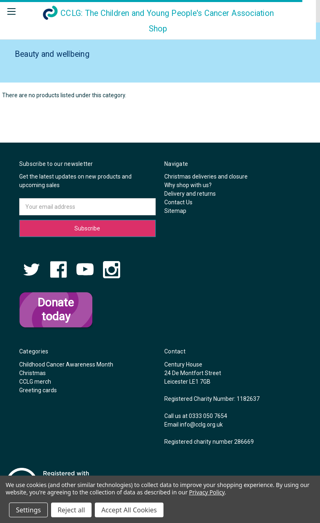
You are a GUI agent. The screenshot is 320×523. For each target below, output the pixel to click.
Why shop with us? (188, 185)
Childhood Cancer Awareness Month (66, 364)
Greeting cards (38, 390)
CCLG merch (35, 381)
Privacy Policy (206, 492)
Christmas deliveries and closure (206, 176)
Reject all (71, 509)
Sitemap (175, 211)
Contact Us (178, 202)
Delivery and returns (190, 193)
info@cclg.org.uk (201, 424)
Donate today (56, 309)
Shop (158, 21)
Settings (28, 509)
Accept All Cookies (129, 509)
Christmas (32, 373)
